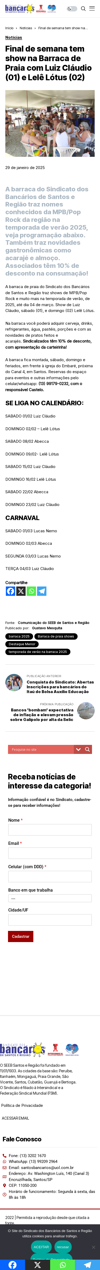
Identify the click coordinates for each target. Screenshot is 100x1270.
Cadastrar (20, 936)
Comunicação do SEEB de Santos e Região (53, 623)
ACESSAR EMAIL (15, 1118)
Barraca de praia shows (56, 636)
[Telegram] (41, 591)
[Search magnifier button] (87, 749)
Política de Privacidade (22, 1105)
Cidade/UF (18, 910)
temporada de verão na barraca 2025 (38, 652)
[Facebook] (10, 591)
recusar (63, 1247)
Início (9, 28)
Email (15, 843)
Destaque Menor (22, 644)
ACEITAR (41, 1247)
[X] (21, 591)
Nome (15, 820)
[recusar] (93, 1247)
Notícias (26, 28)
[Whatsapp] (31, 591)
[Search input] (42, 749)
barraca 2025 (19, 636)
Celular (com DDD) (27, 866)
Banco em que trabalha (30, 890)
